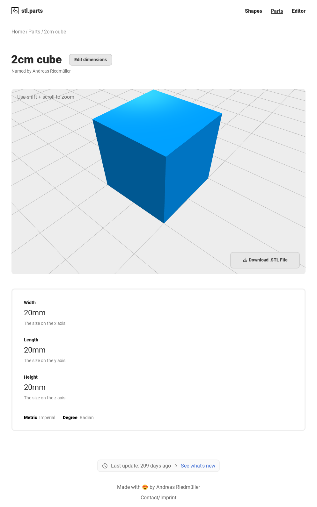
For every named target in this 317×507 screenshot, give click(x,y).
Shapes (253, 11)
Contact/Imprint (158, 498)
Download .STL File (265, 259)
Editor (299, 11)
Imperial (47, 417)
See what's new (198, 466)
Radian (87, 417)
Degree (70, 417)
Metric (30, 417)
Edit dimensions (90, 59)
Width (30, 302)
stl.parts (32, 10)
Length (31, 339)
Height (31, 377)
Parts (277, 11)
